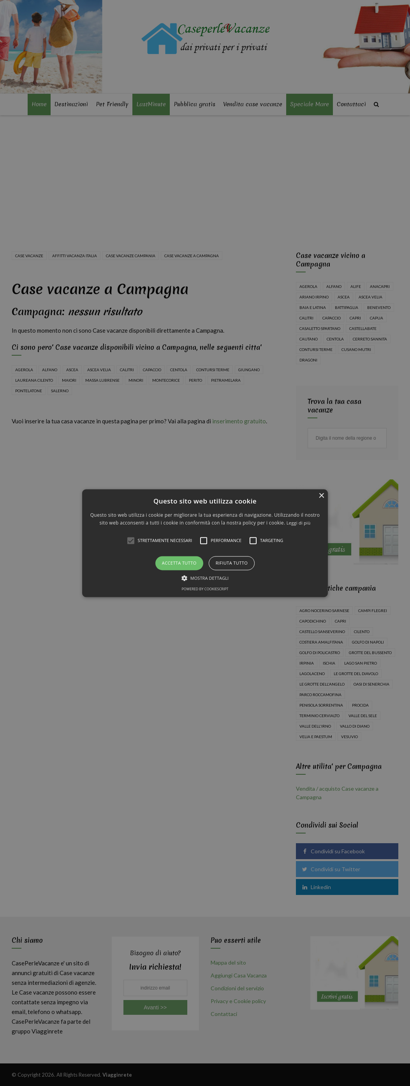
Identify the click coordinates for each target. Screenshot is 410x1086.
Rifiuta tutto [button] (232, 563)
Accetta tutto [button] (179, 563)
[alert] (205, 543)
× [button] (321, 496)
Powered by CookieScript (204, 588)
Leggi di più (299, 523)
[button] (205, 543)
